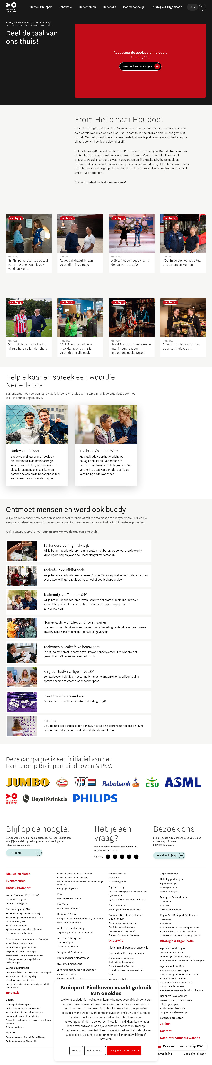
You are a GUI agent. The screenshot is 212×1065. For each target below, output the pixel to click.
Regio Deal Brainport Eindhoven (178, 915)
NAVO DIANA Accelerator (69, 922)
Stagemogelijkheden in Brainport (21, 951)
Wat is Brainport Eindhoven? (22, 895)
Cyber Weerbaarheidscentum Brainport (127, 899)
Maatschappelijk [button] (134, 7)
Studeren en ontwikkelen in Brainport (28, 939)
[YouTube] (129, 856)
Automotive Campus (66, 974)
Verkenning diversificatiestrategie (176, 956)
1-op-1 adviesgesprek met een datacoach (128, 891)
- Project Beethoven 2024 (172, 986)
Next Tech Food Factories (69, 898)
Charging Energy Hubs (67, 888)
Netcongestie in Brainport (18, 1004)
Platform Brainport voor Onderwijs (128, 947)
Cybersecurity (115, 895)
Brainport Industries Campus (70, 978)
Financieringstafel (117, 881)
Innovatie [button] (65, 7)
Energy (10, 999)
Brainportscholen (119, 979)
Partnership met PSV (18, 909)
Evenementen (16, 881)
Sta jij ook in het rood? (16, 925)
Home (8, 22)
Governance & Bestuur (170, 909)
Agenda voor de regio (172, 948)
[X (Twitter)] (136, 856)
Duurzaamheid (117, 905)
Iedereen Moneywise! (16, 921)
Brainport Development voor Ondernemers (125, 917)
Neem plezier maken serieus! (19, 943)
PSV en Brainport (41, 22)
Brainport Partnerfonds (173, 897)
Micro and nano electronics (73, 958)
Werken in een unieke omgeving (21, 976)
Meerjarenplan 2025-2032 (172, 952)
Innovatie (13, 993)
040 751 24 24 (110, 850)
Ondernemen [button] (87, 7)
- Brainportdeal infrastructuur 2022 (176, 982)
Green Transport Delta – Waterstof (73, 878)
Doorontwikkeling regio (17, 903)
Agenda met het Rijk (172, 966)
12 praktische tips (168, 884)
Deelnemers (165, 902)
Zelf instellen (94, 1050)
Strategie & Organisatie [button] (167, 7)
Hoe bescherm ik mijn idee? (122, 931)
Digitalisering (117, 887)
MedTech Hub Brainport (68, 908)
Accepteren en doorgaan (123, 1050)
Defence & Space (67, 914)
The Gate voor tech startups (122, 927)
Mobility (10, 1032)
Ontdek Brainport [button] (41, 7)
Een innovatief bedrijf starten (122, 923)
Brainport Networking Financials (124, 935)
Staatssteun (166, 923)
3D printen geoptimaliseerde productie (75, 932)
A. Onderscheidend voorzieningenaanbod (179, 927)
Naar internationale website (180, 1038)
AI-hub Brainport (65, 942)
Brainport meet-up (117, 874)
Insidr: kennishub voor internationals (126, 970)
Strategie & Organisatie (177, 941)
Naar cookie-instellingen (137, 66)
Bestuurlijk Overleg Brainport (173, 978)
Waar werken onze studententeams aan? (25, 955)
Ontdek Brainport (22, 22)
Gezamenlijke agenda (16, 899)
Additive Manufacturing (71, 928)
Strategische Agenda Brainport (174, 970)
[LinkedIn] (122, 856)
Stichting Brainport (169, 1004)
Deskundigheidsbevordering (122, 962)
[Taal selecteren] (192, 7)
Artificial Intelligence (69, 938)
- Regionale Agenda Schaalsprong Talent (179, 974)
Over (75, 1050)
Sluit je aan (165, 905)
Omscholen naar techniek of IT (20, 980)
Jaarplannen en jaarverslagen (174, 1012)
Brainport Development (173, 996)
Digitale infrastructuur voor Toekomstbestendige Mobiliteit (80, 883)
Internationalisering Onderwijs (126, 953)
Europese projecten (171, 1018)
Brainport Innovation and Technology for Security (80, 918)
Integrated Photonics (69, 952)
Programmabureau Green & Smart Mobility (26, 1037)
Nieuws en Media (18, 874)
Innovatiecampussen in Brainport (76, 969)
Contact (166, 1031)
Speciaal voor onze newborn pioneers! (24, 929)
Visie (111, 974)
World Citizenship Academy (122, 966)
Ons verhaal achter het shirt (19, 933)
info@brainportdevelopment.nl (120, 846)
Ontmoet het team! (15, 1027)
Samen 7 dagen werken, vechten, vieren (24, 917)
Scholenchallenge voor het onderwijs (23, 913)
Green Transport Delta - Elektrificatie (74, 874)
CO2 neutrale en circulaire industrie (22, 1016)
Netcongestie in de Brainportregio (125, 909)
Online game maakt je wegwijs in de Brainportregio (23, 961)
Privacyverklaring (162, 1053)
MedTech (62, 904)
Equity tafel (114, 878)
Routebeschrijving (166, 855)
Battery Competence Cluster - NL (21, 1041)
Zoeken (165, 1024)
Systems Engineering (69, 964)
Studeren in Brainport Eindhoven (21, 947)
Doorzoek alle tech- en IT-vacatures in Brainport (28, 972)
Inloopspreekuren (168, 888)
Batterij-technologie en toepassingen (23, 1008)
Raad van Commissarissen (172, 1008)
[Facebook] (108, 856)
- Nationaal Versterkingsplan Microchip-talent (181, 990)
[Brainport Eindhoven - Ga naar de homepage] (11, 7)
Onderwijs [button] (109, 7)
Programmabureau (169, 874)
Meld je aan (16, 852)
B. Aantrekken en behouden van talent (178, 931)
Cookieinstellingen (195, 1053)
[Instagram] (115, 856)
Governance (166, 919)
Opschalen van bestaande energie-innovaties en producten (29, 1021)
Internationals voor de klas (121, 958)
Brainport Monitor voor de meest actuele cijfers (182, 960)
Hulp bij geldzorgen (171, 879)
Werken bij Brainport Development (176, 1000)
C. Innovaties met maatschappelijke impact (180, 935)
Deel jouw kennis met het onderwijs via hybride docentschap (28, 985)
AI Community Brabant (67, 946)
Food (60, 894)
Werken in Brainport (17, 967)
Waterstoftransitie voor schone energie (24, 1012)
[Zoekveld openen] (202, 7)
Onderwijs (116, 940)
